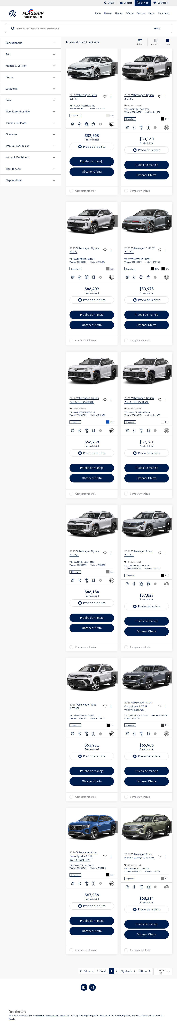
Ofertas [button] (130, 13)
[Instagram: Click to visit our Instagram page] (92, 987)
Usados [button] (119, 13)
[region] (92, 154)
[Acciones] (111, 97)
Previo (102, 971)
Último (144, 971)
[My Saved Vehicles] (160, 3)
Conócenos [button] (164, 13)
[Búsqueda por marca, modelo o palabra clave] (83, 28)
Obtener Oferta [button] (92, 171)
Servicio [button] (141, 13)
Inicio (98, 13)
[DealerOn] (17, 1011)
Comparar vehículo (85, 190)
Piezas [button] (151, 13)
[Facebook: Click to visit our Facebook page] (84, 987)
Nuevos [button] (108, 13)
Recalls (12, 1018)
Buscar (157, 28)
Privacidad (64, 1015)
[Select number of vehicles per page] (162, 971)
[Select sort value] (141, 42)
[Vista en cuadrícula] (155, 42)
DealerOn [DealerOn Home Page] (40, 1015)
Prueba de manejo (92, 161)
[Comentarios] (111, 124)
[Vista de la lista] (167, 42)
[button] (114, 68)
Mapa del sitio (52, 1015)
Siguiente (128, 971)
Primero (86, 971)
